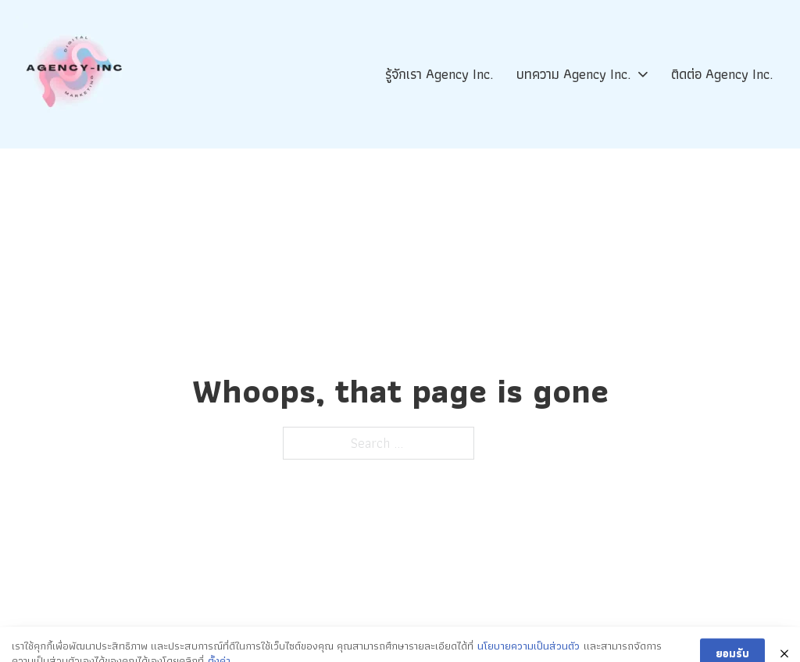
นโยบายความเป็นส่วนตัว (528, 650)
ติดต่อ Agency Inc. (722, 74)
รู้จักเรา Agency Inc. (439, 74)
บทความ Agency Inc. (573, 74)
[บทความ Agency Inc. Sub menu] (643, 74)
